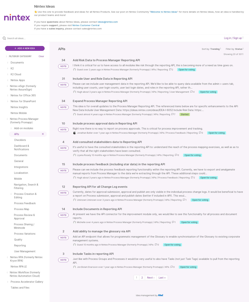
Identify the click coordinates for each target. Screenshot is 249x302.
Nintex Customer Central (85, 25)
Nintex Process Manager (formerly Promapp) (127, 69)
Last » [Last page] (162, 277)
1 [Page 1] (136, 277)
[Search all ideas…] (29, 38)
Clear (41, 56)
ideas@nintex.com (108, 21)
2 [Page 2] (142, 277)
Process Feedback (176, 133)
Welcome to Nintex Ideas (163, 11)
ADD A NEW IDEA (25, 48)
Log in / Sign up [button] (233, 37)
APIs (153, 69)
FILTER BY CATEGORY (18, 56)
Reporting (163, 69)
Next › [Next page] (150, 277)
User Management (179, 92)
